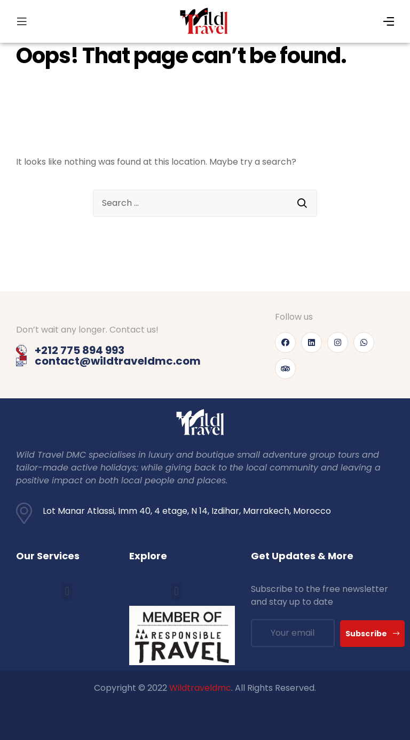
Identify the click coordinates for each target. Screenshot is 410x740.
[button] (67, 591)
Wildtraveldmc (200, 688)
